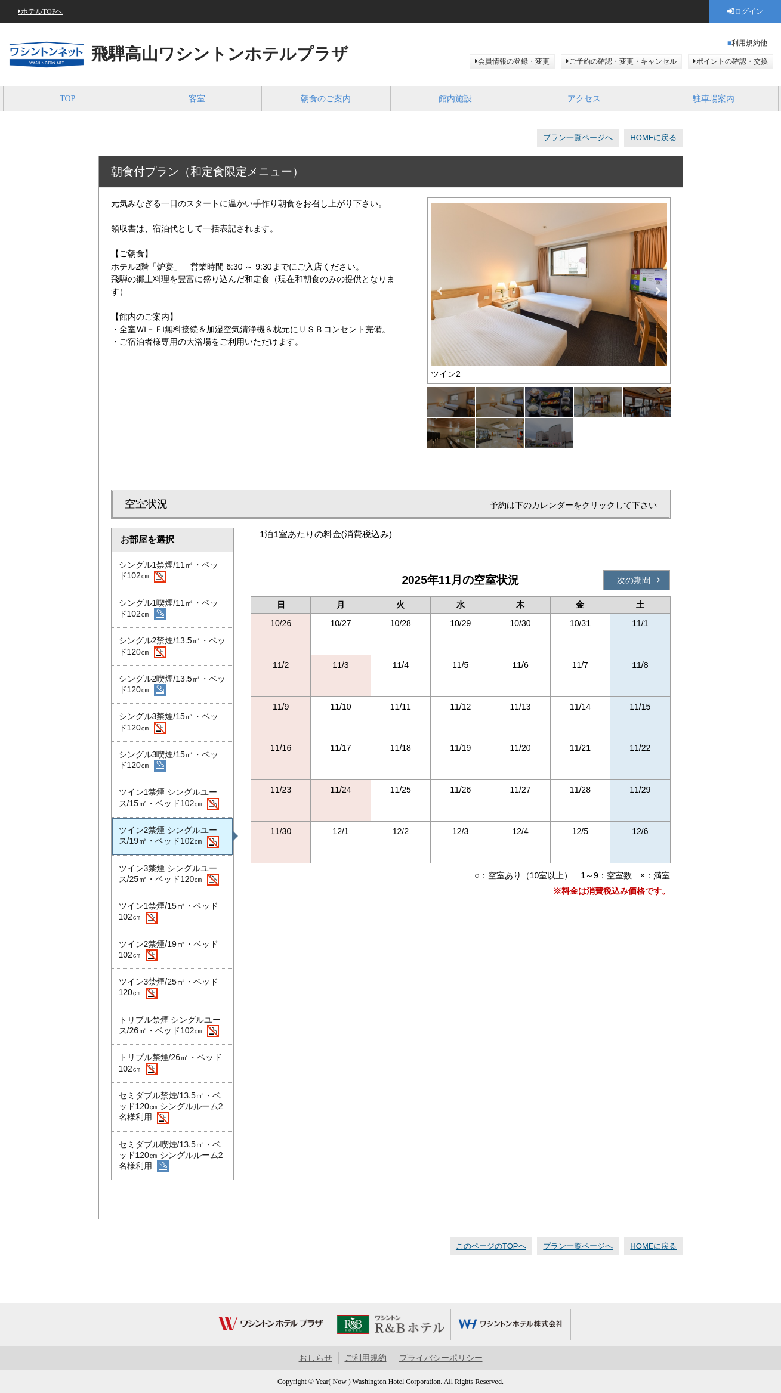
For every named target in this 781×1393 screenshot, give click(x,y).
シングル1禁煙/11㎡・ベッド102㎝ (168, 571)
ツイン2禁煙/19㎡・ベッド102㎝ (168, 950)
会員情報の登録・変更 (514, 61)
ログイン (748, 11)
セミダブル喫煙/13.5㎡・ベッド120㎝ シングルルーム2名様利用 (171, 1156)
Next (658, 291)
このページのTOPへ (491, 1246)
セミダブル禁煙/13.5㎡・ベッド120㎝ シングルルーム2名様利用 (171, 1107)
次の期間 (633, 580)
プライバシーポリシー (441, 1358)
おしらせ (315, 1358)
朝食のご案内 (326, 98)
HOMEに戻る (653, 137)
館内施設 (455, 98)
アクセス (584, 98)
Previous (440, 291)
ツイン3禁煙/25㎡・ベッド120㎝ (168, 988)
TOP (67, 98)
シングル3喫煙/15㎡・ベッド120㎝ (168, 761)
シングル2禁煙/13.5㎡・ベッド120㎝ (172, 647)
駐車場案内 (713, 98)
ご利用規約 (366, 1358)
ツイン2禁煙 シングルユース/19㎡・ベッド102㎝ (169, 836)
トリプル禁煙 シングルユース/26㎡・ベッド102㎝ (170, 1026)
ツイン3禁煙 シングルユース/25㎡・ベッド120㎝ (169, 874)
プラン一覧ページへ (578, 137)
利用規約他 (749, 43)
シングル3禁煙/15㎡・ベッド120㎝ (168, 722)
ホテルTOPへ (42, 11)
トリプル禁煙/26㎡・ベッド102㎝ (171, 1064)
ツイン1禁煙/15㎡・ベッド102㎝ (168, 912)
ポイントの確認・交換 (732, 61)
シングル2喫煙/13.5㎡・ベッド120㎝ (172, 685)
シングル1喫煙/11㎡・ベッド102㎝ (168, 609)
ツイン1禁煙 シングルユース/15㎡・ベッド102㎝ (169, 798)
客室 (197, 98)
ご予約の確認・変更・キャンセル (623, 61)
